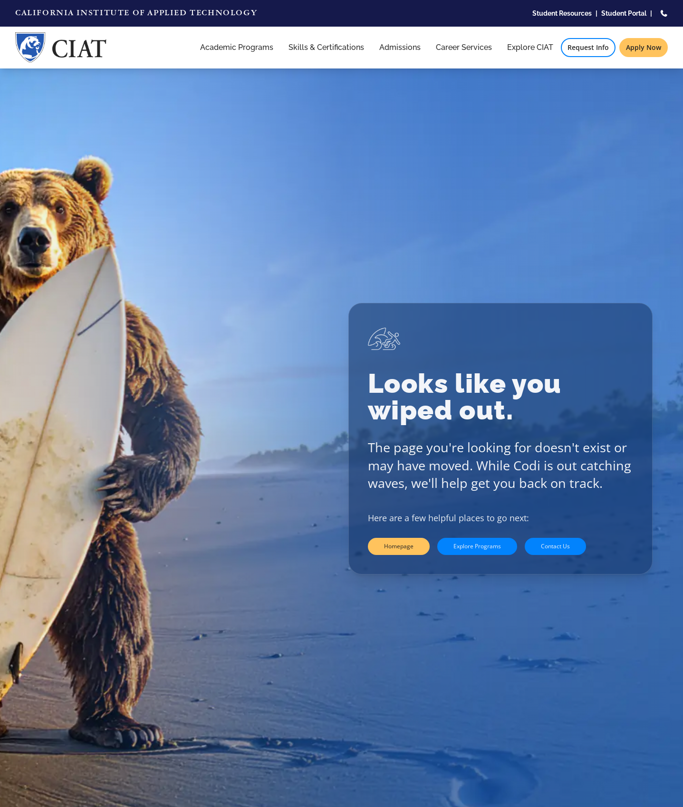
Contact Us (555, 546)
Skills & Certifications (326, 47)
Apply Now (643, 47)
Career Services (464, 47)
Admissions (400, 47)
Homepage (399, 546)
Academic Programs (236, 47)
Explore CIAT (530, 47)
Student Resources (562, 13)
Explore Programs (477, 546)
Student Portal (623, 13)
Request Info (588, 47)
